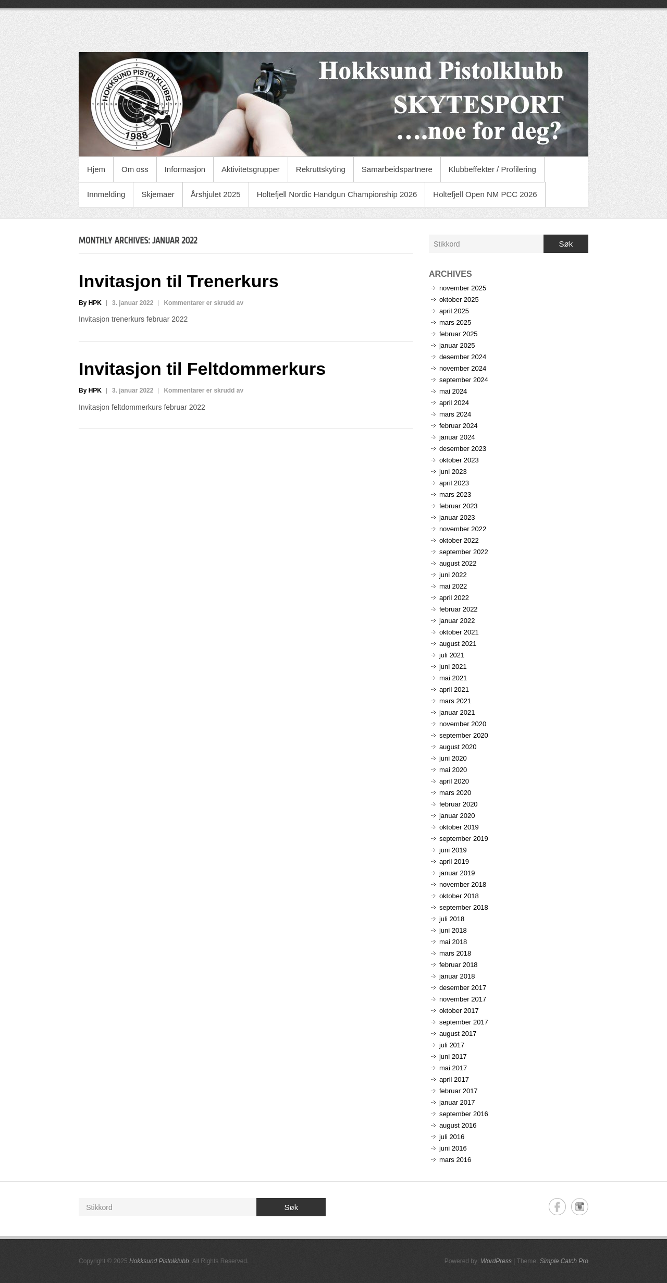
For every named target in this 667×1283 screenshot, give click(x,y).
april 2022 (454, 598)
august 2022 (458, 563)
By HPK (90, 303)
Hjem (96, 169)
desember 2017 (462, 988)
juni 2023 (453, 471)
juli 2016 (451, 1137)
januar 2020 (457, 816)
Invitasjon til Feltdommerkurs (202, 368)
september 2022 (463, 552)
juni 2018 (453, 930)
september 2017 (463, 1022)
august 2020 (458, 747)
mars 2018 (455, 953)
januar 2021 (457, 712)
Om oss (135, 169)
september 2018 (463, 907)
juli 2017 (451, 1045)
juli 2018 (451, 919)
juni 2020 (453, 758)
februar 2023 (458, 506)
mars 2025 (455, 322)
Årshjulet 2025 (216, 194)
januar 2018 (457, 976)
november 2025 (462, 288)
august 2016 (458, 1125)
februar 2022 (458, 609)
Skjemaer (157, 194)
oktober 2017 (459, 1011)
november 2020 (462, 724)
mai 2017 (453, 1068)
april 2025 (454, 311)
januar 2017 (457, 1102)
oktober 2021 (459, 632)
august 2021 (458, 643)
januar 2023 (457, 517)
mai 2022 (453, 586)
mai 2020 (453, 770)
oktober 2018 (459, 896)
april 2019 (454, 861)
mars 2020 (455, 793)
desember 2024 (462, 357)
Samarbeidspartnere (397, 169)
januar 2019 (457, 873)
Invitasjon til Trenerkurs (179, 281)
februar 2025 (458, 334)
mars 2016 (455, 1160)
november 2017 (462, 999)
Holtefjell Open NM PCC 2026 (485, 194)
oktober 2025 (459, 299)
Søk (566, 243)
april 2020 (454, 781)
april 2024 (454, 403)
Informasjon (185, 169)
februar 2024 (458, 426)
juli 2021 (451, 655)
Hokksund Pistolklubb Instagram (579, 1206)
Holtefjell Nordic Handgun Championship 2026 (337, 194)
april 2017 (454, 1079)
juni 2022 (453, 575)
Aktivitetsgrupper (250, 169)
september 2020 (463, 735)
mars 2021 (455, 701)
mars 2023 (455, 494)
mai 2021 (453, 678)
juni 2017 (453, 1056)
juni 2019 (453, 850)
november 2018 (462, 884)
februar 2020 (458, 804)
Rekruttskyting (320, 169)
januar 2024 (457, 437)
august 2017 (458, 1033)
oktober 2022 (459, 540)
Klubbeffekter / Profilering (492, 169)
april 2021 (454, 689)
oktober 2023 (459, 460)
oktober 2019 (459, 827)
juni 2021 (453, 666)
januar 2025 (457, 345)
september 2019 (463, 838)
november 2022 (462, 529)
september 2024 (463, 380)
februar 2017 (458, 1091)
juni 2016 (453, 1148)
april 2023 (454, 483)
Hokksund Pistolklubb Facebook (557, 1206)
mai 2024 (453, 391)
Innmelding (106, 194)
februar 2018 (458, 965)
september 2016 (463, 1114)
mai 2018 (453, 942)
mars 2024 (455, 414)
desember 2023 (462, 449)
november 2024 (462, 368)
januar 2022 (457, 621)
